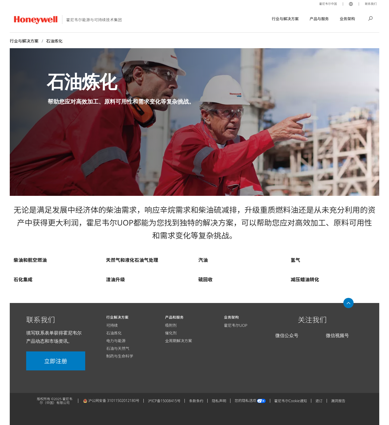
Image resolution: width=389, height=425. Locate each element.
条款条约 (196, 400)
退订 (319, 400)
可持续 (112, 325)
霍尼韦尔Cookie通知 (290, 400)
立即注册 (55, 361)
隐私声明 (219, 400)
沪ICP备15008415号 (164, 400)
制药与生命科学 (119, 356)
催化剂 (171, 333)
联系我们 (370, 3)
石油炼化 (114, 333)
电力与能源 (115, 340)
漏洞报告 (338, 400)
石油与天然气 (117, 348)
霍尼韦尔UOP (235, 325)
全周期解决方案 (178, 340)
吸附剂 (171, 325)
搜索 (370, 18)
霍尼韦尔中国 (325, 3)
